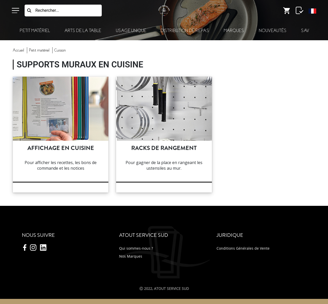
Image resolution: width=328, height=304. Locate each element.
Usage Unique (131, 30)
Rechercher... (47, 10)
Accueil (18, 50)
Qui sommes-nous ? (136, 248)
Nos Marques (130, 256)
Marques (234, 30)
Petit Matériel (35, 30)
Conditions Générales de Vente (243, 248)
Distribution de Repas (185, 30)
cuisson (60, 50)
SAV (305, 30)
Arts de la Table (83, 30)
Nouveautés (272, 30)
